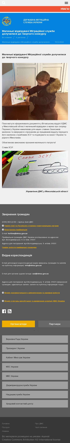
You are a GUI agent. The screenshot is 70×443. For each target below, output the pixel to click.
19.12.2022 (59, 42)
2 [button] (38, 330)
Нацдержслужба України (18, 394)
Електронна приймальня (15, 230)
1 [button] (34, 330)
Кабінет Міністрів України (18, 357)
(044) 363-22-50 (9, 222)
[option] (20, 325)
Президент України (15, 348)
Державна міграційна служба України (36, 21)
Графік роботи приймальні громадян (19, 247)
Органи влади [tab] (18, 324)
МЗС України (12, 366)
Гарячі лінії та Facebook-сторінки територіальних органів (31, 226)
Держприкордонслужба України (21, 385)
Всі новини (7, 37)
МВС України (12, 376)
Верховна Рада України (17, 339)
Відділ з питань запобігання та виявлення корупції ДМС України (34, 301)
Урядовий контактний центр (19, 403)
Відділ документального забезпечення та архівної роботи (32, 293)
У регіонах (20, 37)
